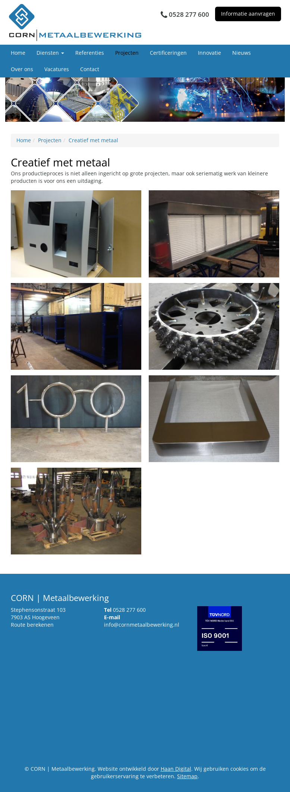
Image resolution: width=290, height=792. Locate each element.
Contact (89, 69)
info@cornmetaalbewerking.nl (141, 624)
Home (18, 52)
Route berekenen (32, 624)
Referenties (89, 52)
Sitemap (187, 776)
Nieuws (241, 52)
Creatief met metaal (93, 140)
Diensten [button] (50, 52)
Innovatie (209, 52)
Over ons (22, 69)
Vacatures (56, 69)
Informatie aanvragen (248, 13)
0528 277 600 (129, 609)
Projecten (127, 52)
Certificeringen (168, 52)
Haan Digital (176, 768)
